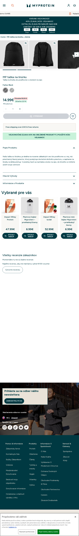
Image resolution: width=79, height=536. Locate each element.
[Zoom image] (26, 43)
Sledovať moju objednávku (12, 481)
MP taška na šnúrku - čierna (18, 37)
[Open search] (12, 5)
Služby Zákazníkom (13, 459)
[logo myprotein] (40, 5)
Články (32, 459)
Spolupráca (67, 451)
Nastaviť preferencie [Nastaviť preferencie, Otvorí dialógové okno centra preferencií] (26, 532)
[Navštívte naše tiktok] (15, 427)
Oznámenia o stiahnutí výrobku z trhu (15, 496)
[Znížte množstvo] (5, 109)
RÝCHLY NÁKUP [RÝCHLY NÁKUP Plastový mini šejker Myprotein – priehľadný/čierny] (68, 236)
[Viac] (39, 148)
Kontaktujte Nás (13, 454)
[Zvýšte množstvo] (19, 109)
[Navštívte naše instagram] (4, 427)
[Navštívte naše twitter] (26, 427)
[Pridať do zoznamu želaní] (73, 116)
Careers (44, 495)
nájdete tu (12, 527)
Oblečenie (33, 454)
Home (3, 37)
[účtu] (69, 5)
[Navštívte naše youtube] (21, 427)
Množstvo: (8, 104)
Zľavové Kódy (66, 459)
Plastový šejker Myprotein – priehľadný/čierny (30, 219)
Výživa (32, 485)
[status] (12, 109)
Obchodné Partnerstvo (50, 489)
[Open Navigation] (4, 5)
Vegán (31, 474)
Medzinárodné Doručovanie (12, 472)
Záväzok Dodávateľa (49, 500)
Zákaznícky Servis (13, 449)
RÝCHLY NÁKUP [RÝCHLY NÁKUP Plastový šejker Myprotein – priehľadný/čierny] (29, 236)
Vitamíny (32, 479)
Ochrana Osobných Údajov (49, 473)
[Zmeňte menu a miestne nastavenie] (39, 418)
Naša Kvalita (46, 457)
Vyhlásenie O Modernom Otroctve (49, 464)
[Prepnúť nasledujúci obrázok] (76, 54)
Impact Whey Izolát (49, 218)
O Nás (43, 451)
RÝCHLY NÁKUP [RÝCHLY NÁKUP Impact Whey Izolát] (49, 236)
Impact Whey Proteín (10, 218)
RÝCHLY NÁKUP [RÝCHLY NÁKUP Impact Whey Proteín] (9, 236)
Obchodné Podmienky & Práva (50, 482)
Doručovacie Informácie (16, 488)
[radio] (5, 90)
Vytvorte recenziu (12, 270)
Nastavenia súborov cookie (14, 412)
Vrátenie (9, 465)
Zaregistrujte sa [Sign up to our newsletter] (14, 401)
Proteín (32, 449)
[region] (39, 524)
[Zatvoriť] (75, 516)
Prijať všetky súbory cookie (48, 532)
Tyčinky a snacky (33, 467)
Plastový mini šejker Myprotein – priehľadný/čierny (68, 221)
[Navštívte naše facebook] (10, 427)
